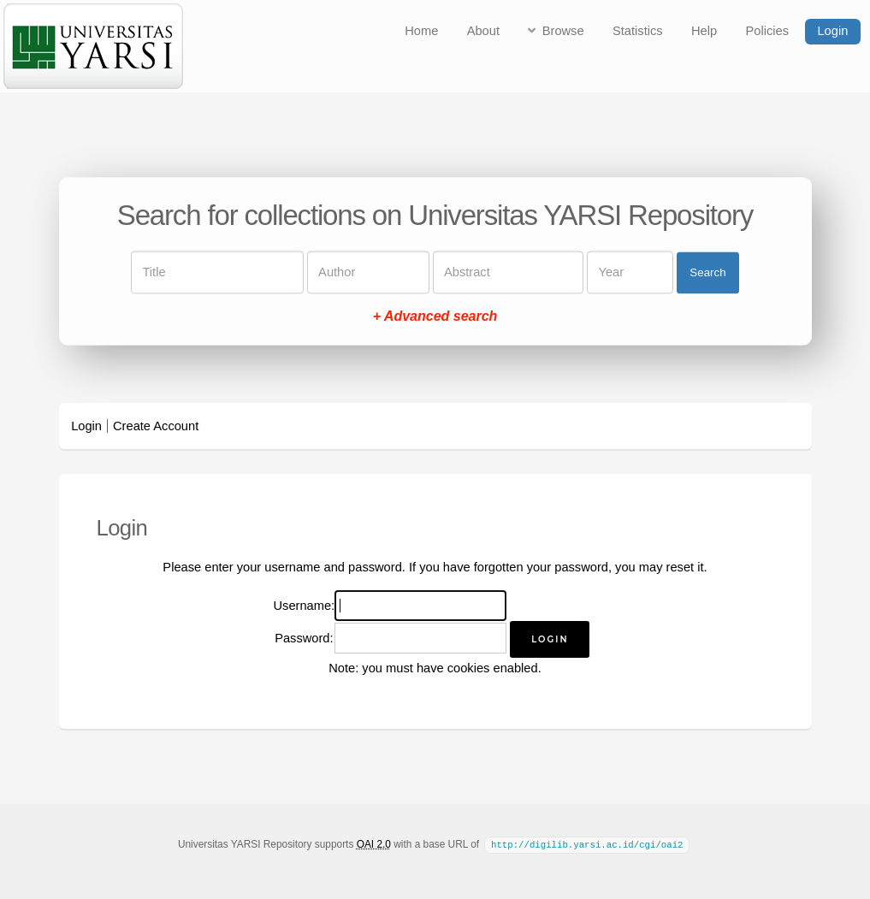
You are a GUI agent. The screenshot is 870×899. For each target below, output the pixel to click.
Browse (563, 31)
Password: (304, 638)
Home (421, 31)
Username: (304, 605)
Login (832, 31)
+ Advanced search (435, 317)
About (483, 31)
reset (680, 567)
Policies (768, 31)
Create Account (155, 426)
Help (704, 31)
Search (707, 272)
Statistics (638, 31)
